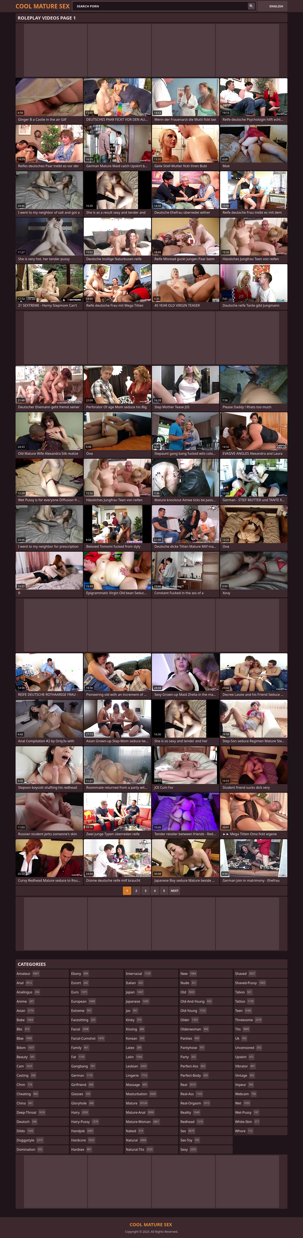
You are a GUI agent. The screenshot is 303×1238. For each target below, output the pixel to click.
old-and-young (197, 1001)
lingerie (137, 1075)
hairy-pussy (85, 1122)
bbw (25, 1038)
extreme (81, 1010)
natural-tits (140, 1149)
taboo (244, 992)
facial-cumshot (88, 1038)
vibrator (245, 1066)
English (276, 6)
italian (135, 983)
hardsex (81, 1149)
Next (175, 891)
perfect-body (195, 1075)
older (190, 1020)
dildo (25, 1131)
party (189, 1057)
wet (243, 1103)
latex (134, 1047)
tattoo (244, 1001)
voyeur (244, 1085)
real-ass (192, 1094)
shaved (245, 973)
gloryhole (83, 1103)
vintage (245, 1075)
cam (25, 1066)
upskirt (244, 1057)
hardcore (83, 1140)
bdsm (26, 1047)
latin (134, 1057)
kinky (134, 1020)
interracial (139, 973)
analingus (28, 992)
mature (137, 1103)
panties (190, 1038)
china (25, 1103)
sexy (189, 1149)
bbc (24, 1029)
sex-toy (190, 1140)
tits (242, 1029)
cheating (28, 1094)
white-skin (247, 1122)
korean (135, 1038)
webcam (246, 1094)
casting (26, 1075)
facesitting (83, 1020)
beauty (26, 1057)
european (83, 1001)
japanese (137, 1001)
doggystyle (30, 1140)
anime (26, 1001)
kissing (135, 1029)
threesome (248, 1020)
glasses (81, 1094)
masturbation (141, 1094)
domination (30, 1149)
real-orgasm (195, 1103)
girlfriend (82, 1085)
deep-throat (31, 1112)
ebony (80, 973)
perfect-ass (193, 1066)
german (82, 1075)
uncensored (248, 1047)
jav (132, 1010)
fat (78, 1057)
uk (241, 1038)
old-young (194, 1010)
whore (244, 1131)
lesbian (137, 1066)
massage (137, 1085)
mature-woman (143, 1122)
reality (191, 1112)
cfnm (25, 1085)
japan (135, 992)
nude (189, 983)
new (189, 973)
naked (135, 1131)
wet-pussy (247, 1112)
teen (243, 1010)
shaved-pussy (250, 983)
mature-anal (140, 1112)
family (80, 1047)
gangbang (83, 1066)
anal (25, 983)
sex (188, 1131)
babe (25, 1020)
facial (80, 1029)
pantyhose (193, 1047)
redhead (192, 1122)
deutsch (27, 1122)
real (189, 1085)
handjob (82, 1131)
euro (79, 992)
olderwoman (195, 1029)
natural (136, 1140)
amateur (28, 973)
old (188, 992)
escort (80, 983)
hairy (80, 1112)
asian (26, 1010)
